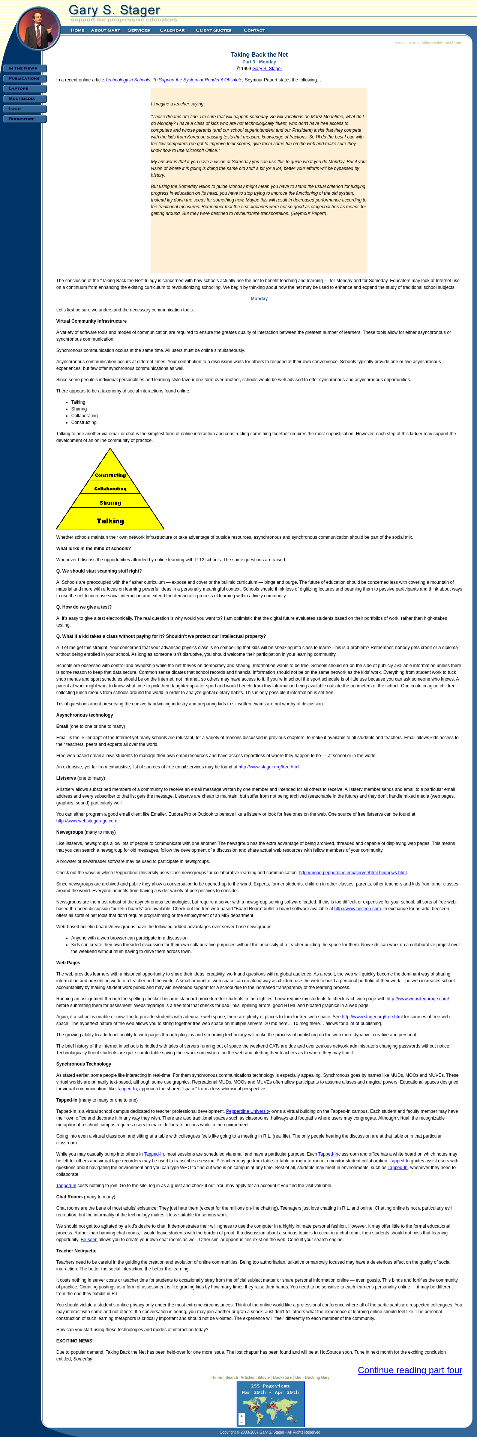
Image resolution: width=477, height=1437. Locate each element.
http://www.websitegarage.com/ (418, 998)
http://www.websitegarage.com (86, 821)
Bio (299, 1377)
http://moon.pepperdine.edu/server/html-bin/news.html (353, 872)
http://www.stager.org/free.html (268, 767)
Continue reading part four (410, 1370)
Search (232, 1377)
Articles (247, 1377)
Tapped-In (126, 1088)
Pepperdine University (248, 1111)
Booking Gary (317, 1377)
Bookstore (282, 1377)
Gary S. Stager (267, 68)
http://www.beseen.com (357, 908)
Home (217, 1377)
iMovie (264, 1377)
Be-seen (89, 1239)
